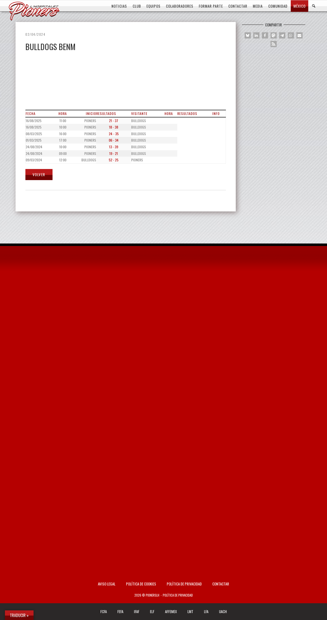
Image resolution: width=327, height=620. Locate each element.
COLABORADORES (179, 6)
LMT (190, 611)
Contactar (220, 583)
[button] (248, 35)
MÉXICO (299, 6)
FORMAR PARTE (211, 6)
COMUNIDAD (278, 6)
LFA (206, 611)
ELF (152, 611)
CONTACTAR (237, 6)
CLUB (137, 6)
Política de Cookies (141, 583)
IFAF (136, 611)
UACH (223, 611)
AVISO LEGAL (106, 583)
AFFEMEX (171, 611)
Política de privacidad (184, 583)
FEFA (120, 611)
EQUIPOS (153, 6)
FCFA (103, 611)
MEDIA (258, 6)
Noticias (119, 6)
